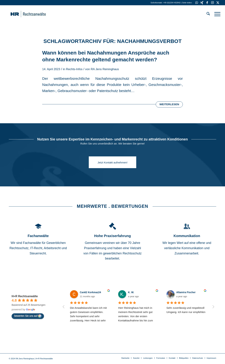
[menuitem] (208, 14)
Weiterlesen (169, 104)
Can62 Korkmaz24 (90, 292)
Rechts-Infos (74, 69)
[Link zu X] (217, 2)
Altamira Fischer (186, 292)
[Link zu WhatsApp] (196, 2)
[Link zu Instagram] (212, 2)
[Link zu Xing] (201, 2)
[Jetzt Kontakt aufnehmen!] (112, 162)
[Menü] (216, 14)
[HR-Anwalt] (34, 14)
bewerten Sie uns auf (27, 316)
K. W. (131, 292)
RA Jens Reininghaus (105, 69)
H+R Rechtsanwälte (25, 296)
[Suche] (208, 14)
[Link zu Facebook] (207, 2)
